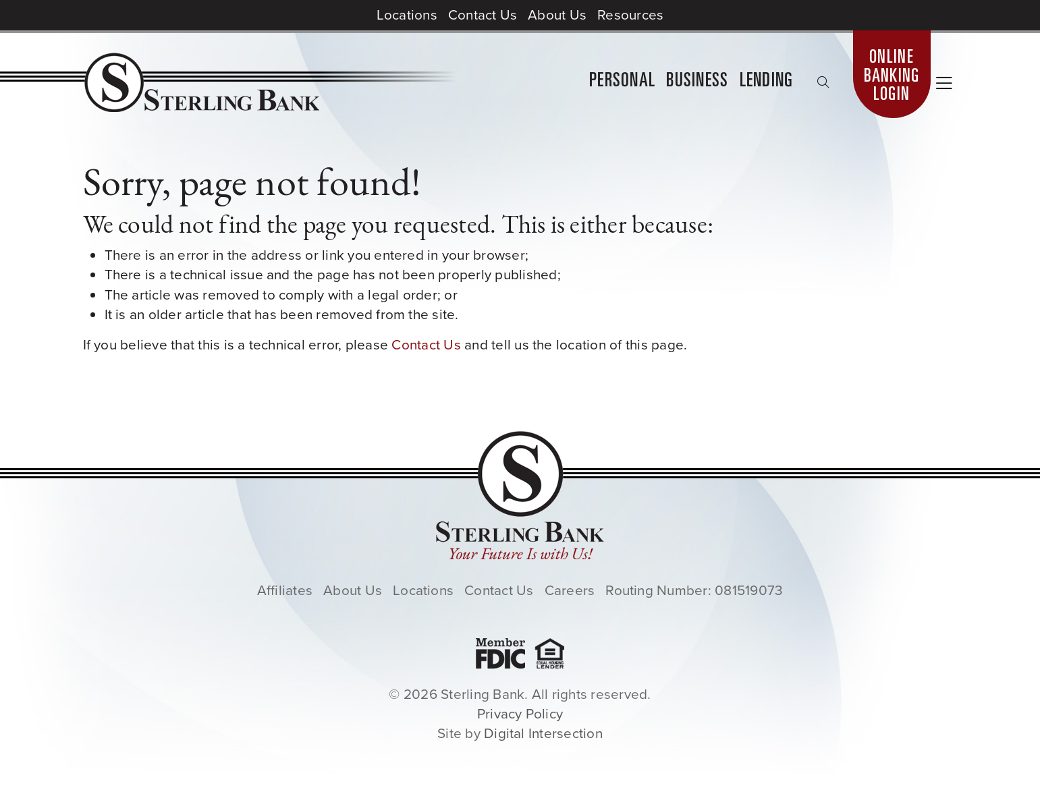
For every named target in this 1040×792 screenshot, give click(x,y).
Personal (622, 82)
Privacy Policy (520, 714)
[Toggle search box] (823, 83)
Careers (570, 590)
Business (697, 82)
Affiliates (284, 590)
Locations (407, 15)
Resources (630, 15)
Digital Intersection (543, 733)
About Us (557, 15)
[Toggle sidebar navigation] (944, 85)
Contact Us (482, 15)
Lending (767, 82)
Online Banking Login (892, 77)
